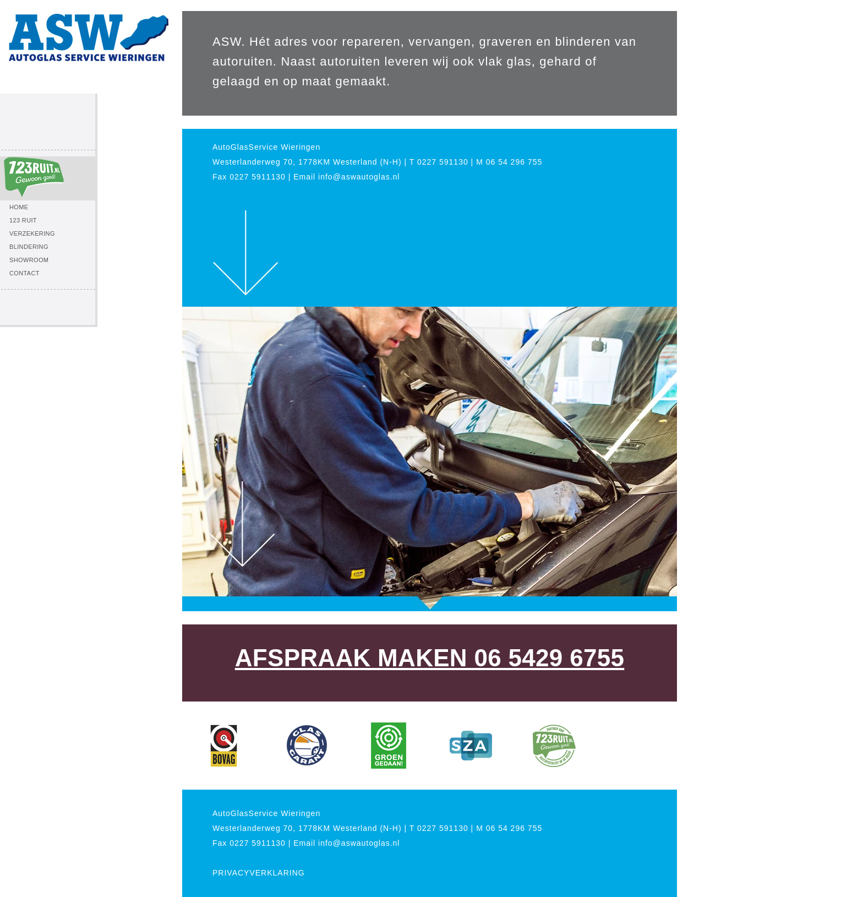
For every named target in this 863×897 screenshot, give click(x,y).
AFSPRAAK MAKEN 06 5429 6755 (429, 657)
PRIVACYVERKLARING (258, 872)
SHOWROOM (28, 260)
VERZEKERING (32, 233)
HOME (18, 207)
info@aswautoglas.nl (359, 176)
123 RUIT (23, 220)
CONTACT (24, 273)
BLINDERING (28, 246)
